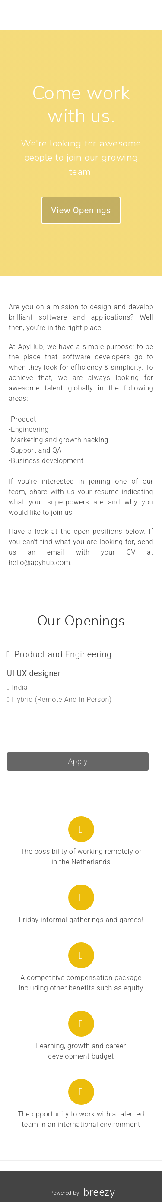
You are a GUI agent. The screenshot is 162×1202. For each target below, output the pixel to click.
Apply (78, 761)
